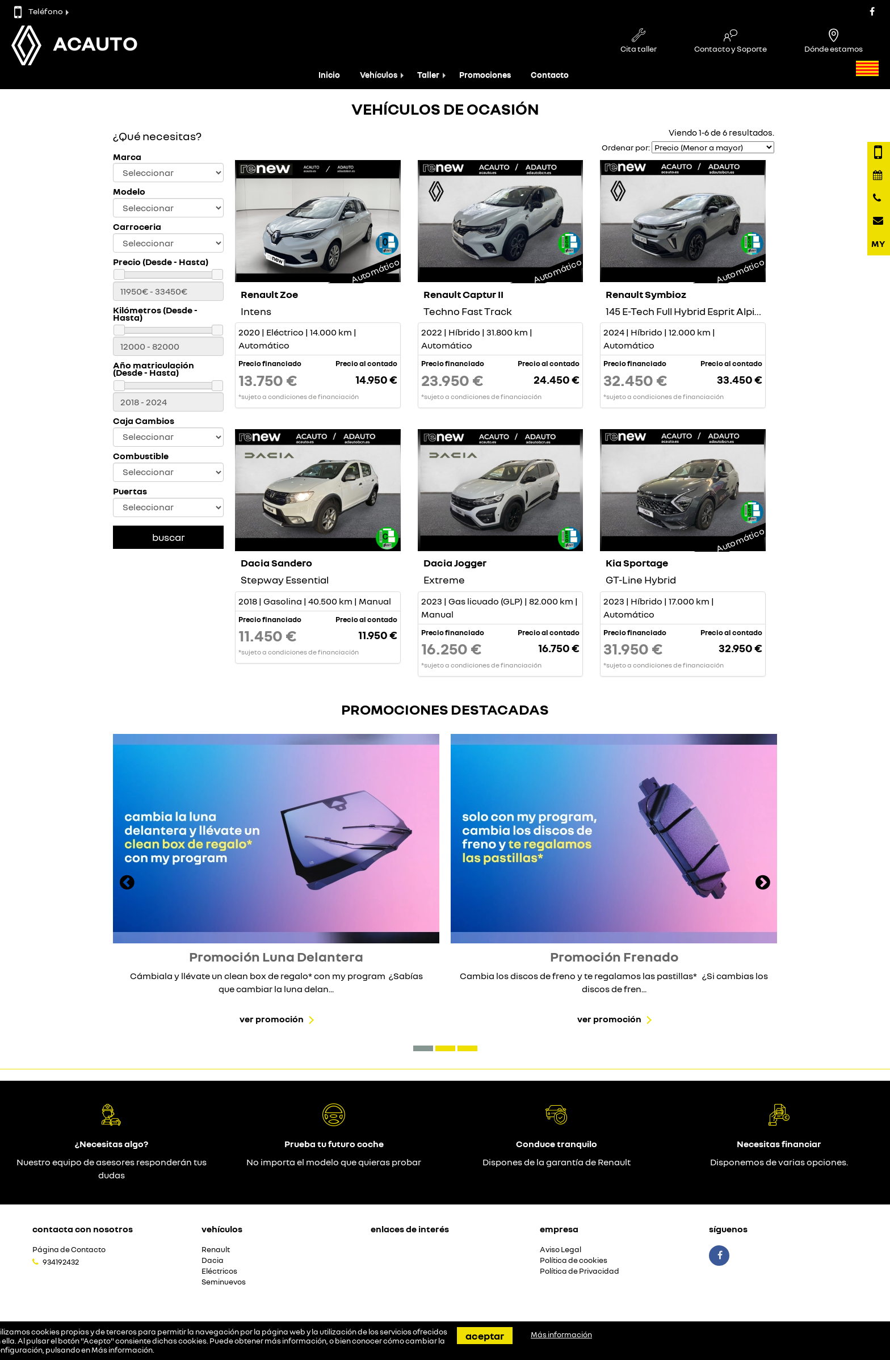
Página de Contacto (69, 1249)
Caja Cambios (143, 421)
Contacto (550, 74)
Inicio (329, 74)
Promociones (485, 74)
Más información (122, 1349)
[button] (423, 1048)
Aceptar (484, 1335)
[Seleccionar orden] (713, 147)
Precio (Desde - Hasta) (160, 262)
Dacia (212, 1260)
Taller (428, 74)
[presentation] (127, 884)
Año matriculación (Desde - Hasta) (153, 369)
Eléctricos (219, 1271)
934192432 (61, 1261)
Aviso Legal (560, 1249)
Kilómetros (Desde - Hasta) (155, 314)
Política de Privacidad (579, 1271)
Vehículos (378, 74)
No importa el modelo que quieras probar (333, 1162)
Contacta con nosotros (82, 1229)
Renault (215, 1249)
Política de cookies (573, 1260)
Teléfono (38, 11)
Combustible (141, 456)
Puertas (130, 491)
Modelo (129, 191)
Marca (127, 157)
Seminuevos (223, 1282)
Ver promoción (272, 1019)
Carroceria (137, 226)
